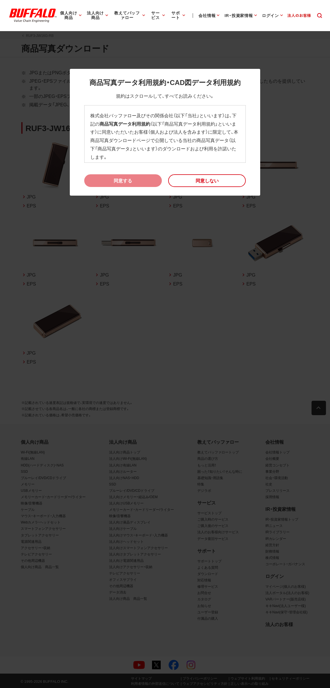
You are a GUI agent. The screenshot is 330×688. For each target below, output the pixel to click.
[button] (207, 180)
